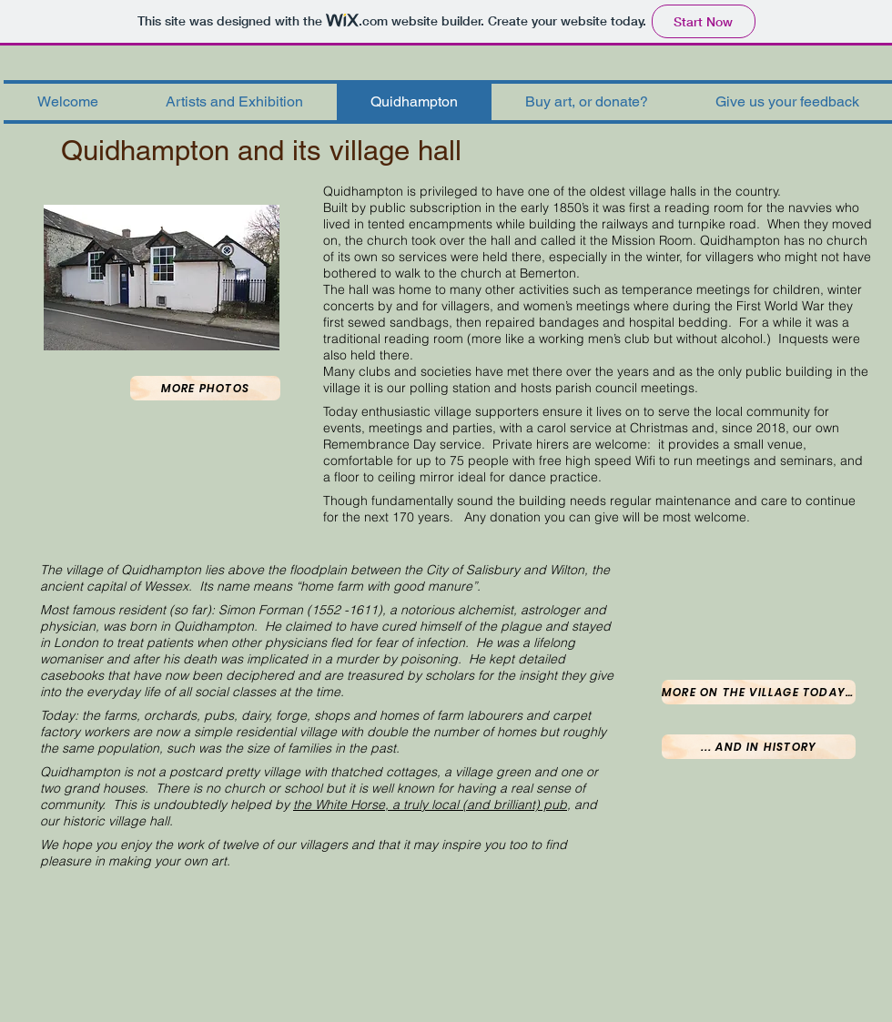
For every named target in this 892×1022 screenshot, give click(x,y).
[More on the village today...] (759, 692)
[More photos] (205, 388)
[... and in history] (759, 746)
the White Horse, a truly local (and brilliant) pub (430, 804)
